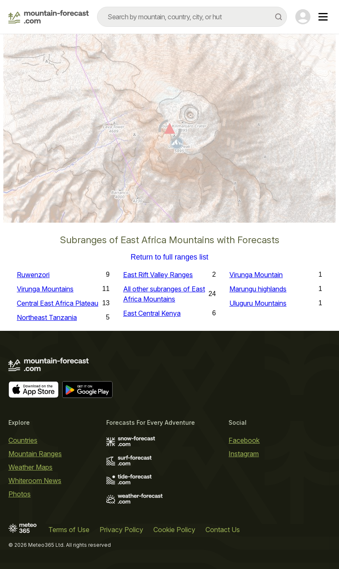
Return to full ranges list (169, 257)
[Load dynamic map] (169, 132)
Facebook (244, 440)
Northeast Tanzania (47, 317)
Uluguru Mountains (257, 303)
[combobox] (192, 17)
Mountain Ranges (35, 453)
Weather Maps (30, 467)
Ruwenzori (33, 274)
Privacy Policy (121, 529)
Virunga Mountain (256, 274)
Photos (19, 494)
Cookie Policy (174, 529)
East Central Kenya (152, 313)
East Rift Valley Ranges (158, 274)
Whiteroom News (34, 480)
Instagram (244, 453)
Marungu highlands (257, 289)
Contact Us (222, 529)
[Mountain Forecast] (48, 16)
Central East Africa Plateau (57, 303)
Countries (22, 440)
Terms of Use (68, 529)
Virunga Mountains (45, 289)
